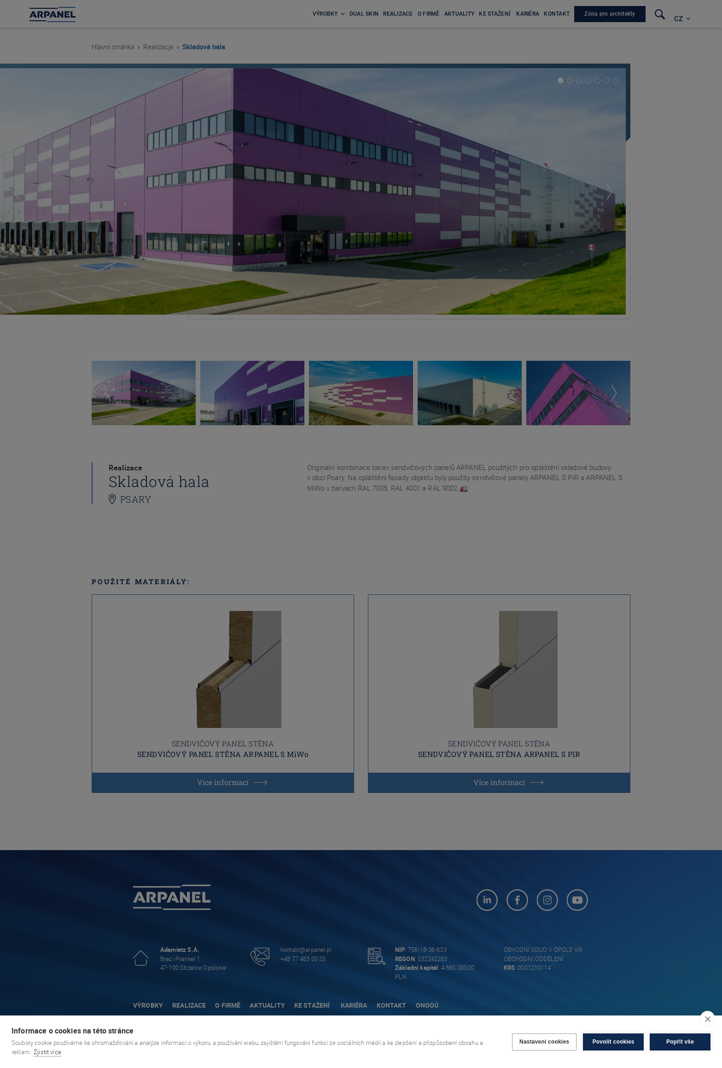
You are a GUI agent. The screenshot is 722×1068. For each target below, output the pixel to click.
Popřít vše (680, 1042)
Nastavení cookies (544, 1042)
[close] (707, 1019)
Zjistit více (47, 1052)
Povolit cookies (613, 1042)
